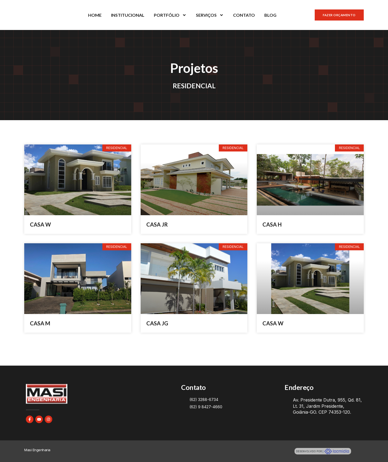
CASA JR (157, 224)
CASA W (40, 224)
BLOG (270, 15)
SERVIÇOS (210, 15)
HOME (95, 15)
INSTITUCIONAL (127, 15)
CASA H (272, 224)
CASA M (40, 323)
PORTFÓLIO (170, 15)
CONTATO (244, 15)
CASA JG (157, 323)
